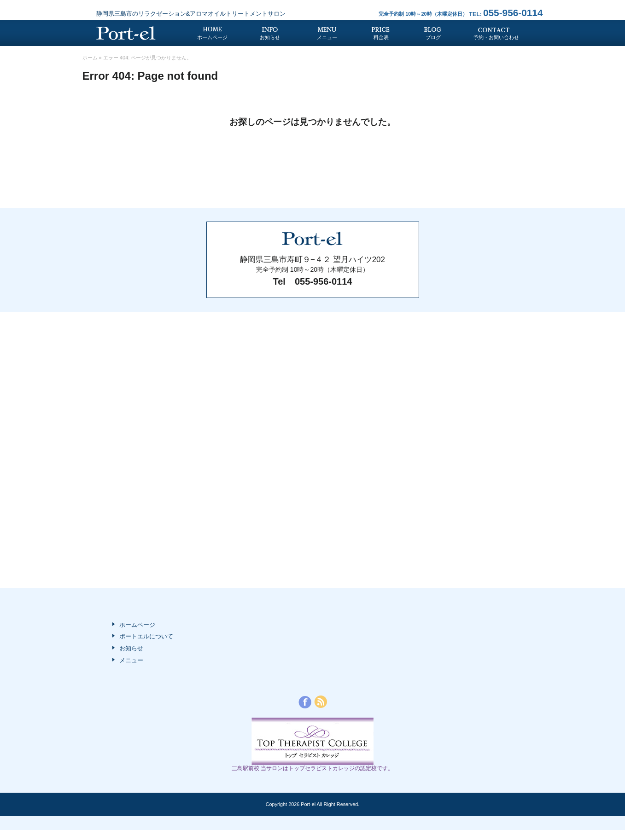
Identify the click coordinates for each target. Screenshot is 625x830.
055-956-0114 (506, 12)
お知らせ (270, 37)
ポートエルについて (146, 636)
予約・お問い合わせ (496, 37)
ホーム (90, 57)
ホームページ (212, 37)
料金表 (381, 37)
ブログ (433, 37)
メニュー (327, 37)
